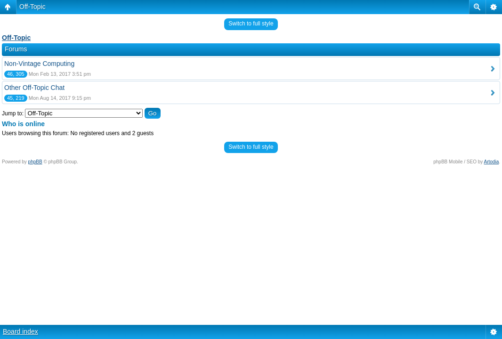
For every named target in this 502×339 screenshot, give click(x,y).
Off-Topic (32, 6)
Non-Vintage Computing (39, 63)
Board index (20, 331)
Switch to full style (250, 23)
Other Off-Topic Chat (34, 87)
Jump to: (13, 113)
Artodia (491, 161)
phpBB (35, 161)
